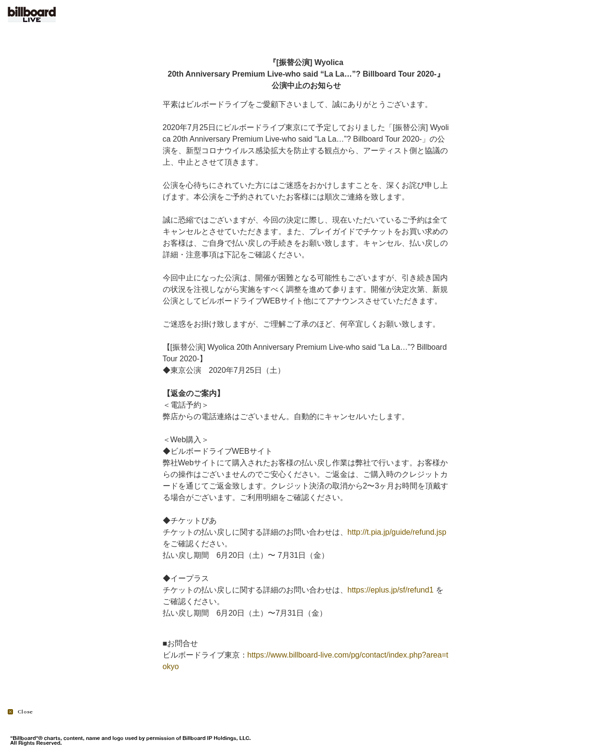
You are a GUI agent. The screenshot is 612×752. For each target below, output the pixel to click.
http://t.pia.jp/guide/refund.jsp (397, 532)
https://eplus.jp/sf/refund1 (391, 590)
